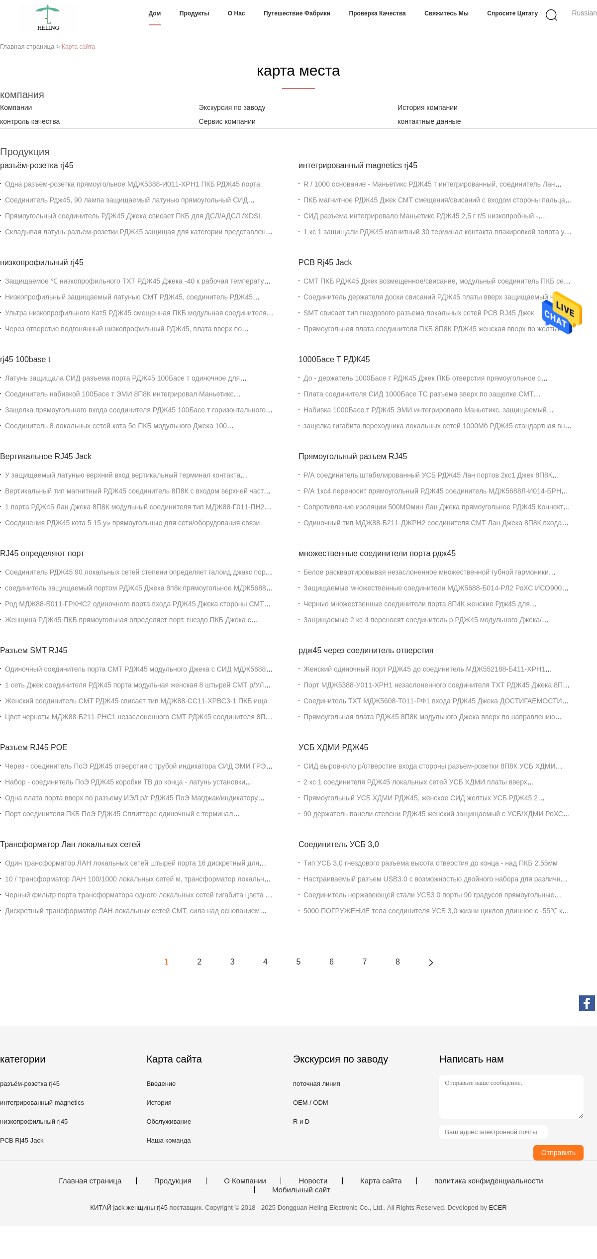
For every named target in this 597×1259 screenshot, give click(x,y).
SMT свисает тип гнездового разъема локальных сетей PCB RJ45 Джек (418, 313)
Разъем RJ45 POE (34, 747)
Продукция (173, 1180)
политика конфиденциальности (488, 1180)
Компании (16, 107)
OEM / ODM (310, 1102)
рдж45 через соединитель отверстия (366, 650)
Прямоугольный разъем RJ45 (352, 456)
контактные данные (429, 121)
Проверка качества (377, 13)
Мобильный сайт (301, 1189)
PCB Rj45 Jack (325, 262)
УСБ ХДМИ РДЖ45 (333, 747)
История (158, 1102)
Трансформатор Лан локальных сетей (70, 844)
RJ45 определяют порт (42, 553)
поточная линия (316, 1083)
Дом (155, 13)
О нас (236, 13)
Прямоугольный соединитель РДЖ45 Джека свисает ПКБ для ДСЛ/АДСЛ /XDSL (133, 216)
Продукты (194, 13)
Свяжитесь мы (446, 13)
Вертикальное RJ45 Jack (46, 456)
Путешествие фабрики (297, 13)
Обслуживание (168, 1121)
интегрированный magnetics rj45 (357, 165)
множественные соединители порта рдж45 (377, 553)
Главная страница (90, 1180)
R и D (301, 1121)
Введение (161, 1083)
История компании (428, 107)
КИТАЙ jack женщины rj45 (129, 1207)
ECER (498, 1207)
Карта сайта (381, 1180)
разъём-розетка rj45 (37, 165)
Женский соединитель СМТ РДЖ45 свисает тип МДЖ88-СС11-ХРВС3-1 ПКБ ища (136, 701)
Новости (312, 1180)
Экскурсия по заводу (232, 107)
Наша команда (168, 1140)
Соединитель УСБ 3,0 (338, 844)
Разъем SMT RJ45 (33, 650)
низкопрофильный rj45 (42, 262)
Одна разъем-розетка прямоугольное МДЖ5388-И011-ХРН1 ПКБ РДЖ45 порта (132, 184)
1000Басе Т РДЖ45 (334, 359)
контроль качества (30, 121)
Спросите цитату (512, 13)
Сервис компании (227, 121)
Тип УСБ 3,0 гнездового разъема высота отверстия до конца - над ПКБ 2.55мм (430, 863)
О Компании (245, 1180)
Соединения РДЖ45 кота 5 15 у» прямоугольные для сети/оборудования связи (132, 523)
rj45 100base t (25, 359)
